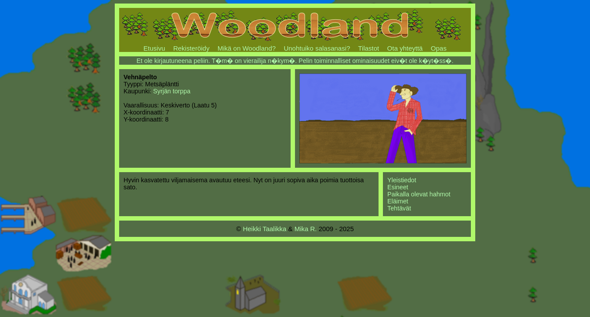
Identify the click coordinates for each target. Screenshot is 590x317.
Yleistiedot (401, 180)
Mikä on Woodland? (247, 48)
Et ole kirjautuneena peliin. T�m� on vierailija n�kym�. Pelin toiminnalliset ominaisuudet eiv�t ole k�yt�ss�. (295, 60)
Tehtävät (399, 208)
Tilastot (368, 48)
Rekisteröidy (191, 48)
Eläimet (397, 201)
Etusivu (154, 48)
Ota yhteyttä (405, 48)
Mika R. (306, 228)
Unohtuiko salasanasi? (317, 48)
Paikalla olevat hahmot (418, 194)
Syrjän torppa (171, 91)
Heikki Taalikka (264, 228)
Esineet (397, 187)
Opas (439, 48)
